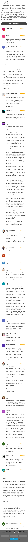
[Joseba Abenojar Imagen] (6, 2)
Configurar (14, 535)
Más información (5, 535)
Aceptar (14, 538)
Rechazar (22, 536)
